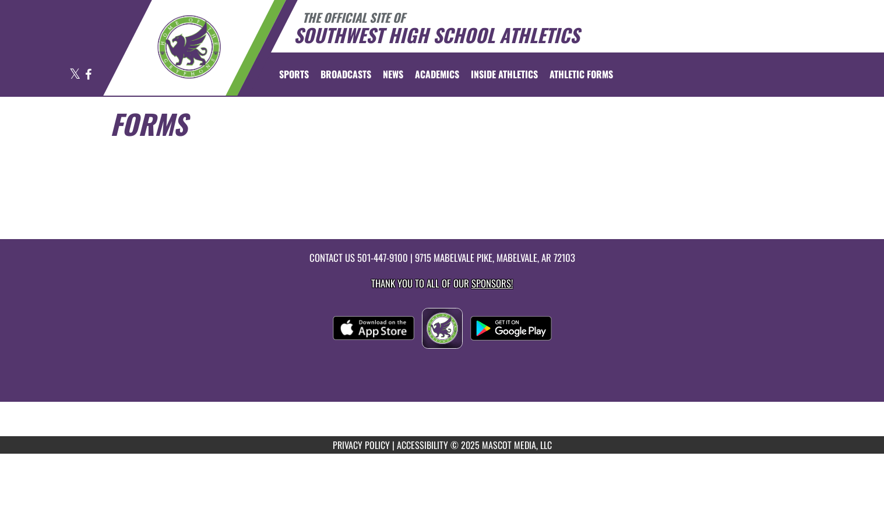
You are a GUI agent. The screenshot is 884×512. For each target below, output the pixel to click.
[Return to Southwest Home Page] (189, 46)
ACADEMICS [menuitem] (437, 74)
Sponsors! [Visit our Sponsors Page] (492, 283)
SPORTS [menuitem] (294, 74)
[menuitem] (346, 74)
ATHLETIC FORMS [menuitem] (581, 74)
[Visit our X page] (75, 75)
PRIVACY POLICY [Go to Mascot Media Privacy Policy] (361, 445)
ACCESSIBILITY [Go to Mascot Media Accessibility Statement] (422, 445)
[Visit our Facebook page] (88, 75)
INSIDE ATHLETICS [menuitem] (504, 74)
